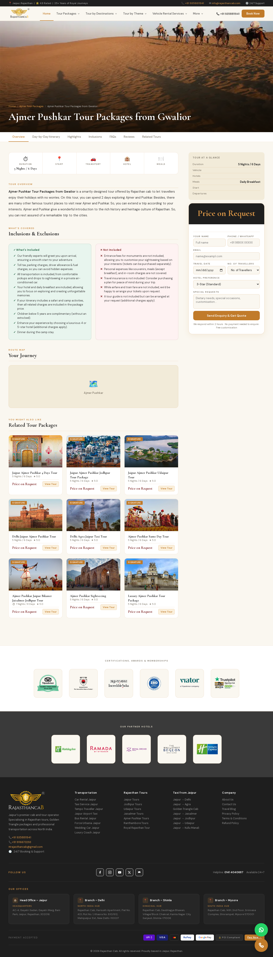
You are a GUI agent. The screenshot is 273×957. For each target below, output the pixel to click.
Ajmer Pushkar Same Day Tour (148, 536)
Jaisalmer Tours (134, 813)
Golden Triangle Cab (185, 809)
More (198, 13)
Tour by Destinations (101, 13)
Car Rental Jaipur (85, 799)
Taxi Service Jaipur (86, 804)
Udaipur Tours (132, 809)
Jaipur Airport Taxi (86, 813)
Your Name (201, 236)
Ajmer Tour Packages (31, 106)
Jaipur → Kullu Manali (186, 828)
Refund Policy (230, 823)
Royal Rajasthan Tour (137, 828)
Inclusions (95, 137)
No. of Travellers (241, 263)
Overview (18, 137)
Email (197, 250)
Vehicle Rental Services (169, 13)
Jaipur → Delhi (182, 799)
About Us (228, 799)
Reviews (129, 137)
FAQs (113, 137)
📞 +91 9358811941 (228, 14)
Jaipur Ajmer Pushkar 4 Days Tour (34, 473)
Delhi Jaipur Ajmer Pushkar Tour (34, 536)
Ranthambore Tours (136, 823)
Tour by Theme (135, 13)
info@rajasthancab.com (226, 3)
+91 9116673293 (20, 842)
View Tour (51, 484)
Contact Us (229, 804)
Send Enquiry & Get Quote (226, 316)
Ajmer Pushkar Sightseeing (88, 596)
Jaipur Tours (131, 799)
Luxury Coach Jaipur (87, 832)
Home (47, 13)
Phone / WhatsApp (241, 236)
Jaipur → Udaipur (184, 823)
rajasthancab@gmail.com (26, 847)
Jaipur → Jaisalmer (185, 813)
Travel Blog (229, 809)
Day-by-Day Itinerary (46, 137)
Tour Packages (68, 13)
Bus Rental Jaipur (85, 818)
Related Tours (151, 137)
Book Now (253, 13)
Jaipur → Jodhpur (184, 818)
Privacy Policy (230, 813)
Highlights (74, 137)
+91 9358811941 (194, 3)
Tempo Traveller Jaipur (89, 809)
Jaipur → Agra (182, 804)
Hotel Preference (206, 277)
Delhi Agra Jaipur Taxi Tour (88, 536)
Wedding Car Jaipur (87, 828)
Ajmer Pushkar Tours (136, 818)
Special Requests (206, 292)
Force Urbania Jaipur (88, 823)
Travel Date (201, 263)
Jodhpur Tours (133, 804)
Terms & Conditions (234, 818)
